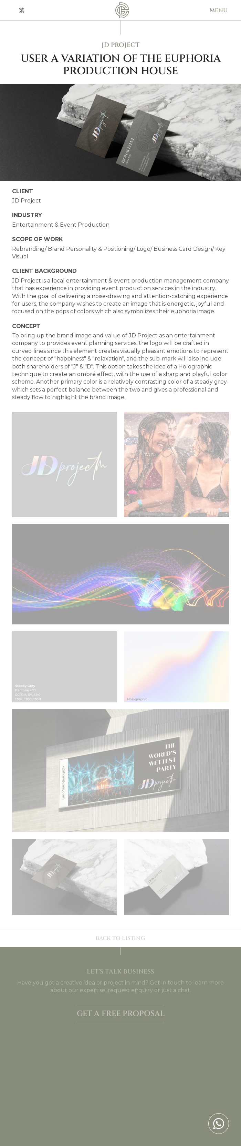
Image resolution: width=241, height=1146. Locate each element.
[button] (218, 10)
